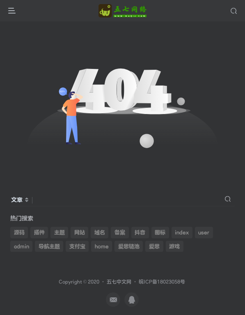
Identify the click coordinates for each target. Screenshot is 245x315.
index (182, 232)
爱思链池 (129, 246)
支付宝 (77, 246)
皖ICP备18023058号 (162, 282)
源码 (19, 232)
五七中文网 (119, 282)
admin (21, 246)
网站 (79, 232)
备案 (119, 232)
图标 (160, 232)
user (203, 232)
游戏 (174, 246)
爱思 (154, 246)
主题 (59, 232)
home (102, 246)
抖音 (140, 232)
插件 (39, 232)
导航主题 (49, 246)
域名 (99, 232)
